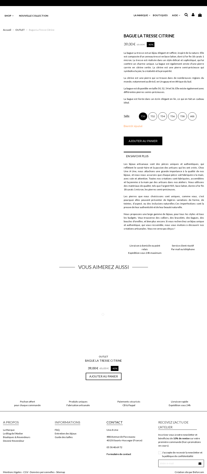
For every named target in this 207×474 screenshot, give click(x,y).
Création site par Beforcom (189, 472)
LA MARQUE (142, 15)
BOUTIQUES (161, 15)
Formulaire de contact (119, 454)
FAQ (57, 429)
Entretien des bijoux (65, 433)
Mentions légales (12, 472)
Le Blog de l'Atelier (13, 433)
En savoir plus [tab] (137, 156)
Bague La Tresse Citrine (103, 360)
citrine (159, 67)
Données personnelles (42, 472)
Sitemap (60, 472)
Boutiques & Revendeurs (16, 437)
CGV (25, 472)
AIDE (176, 15)
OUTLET (103, 356)
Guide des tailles (64, 437)
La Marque (9, 429)
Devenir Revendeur (13, 440)
